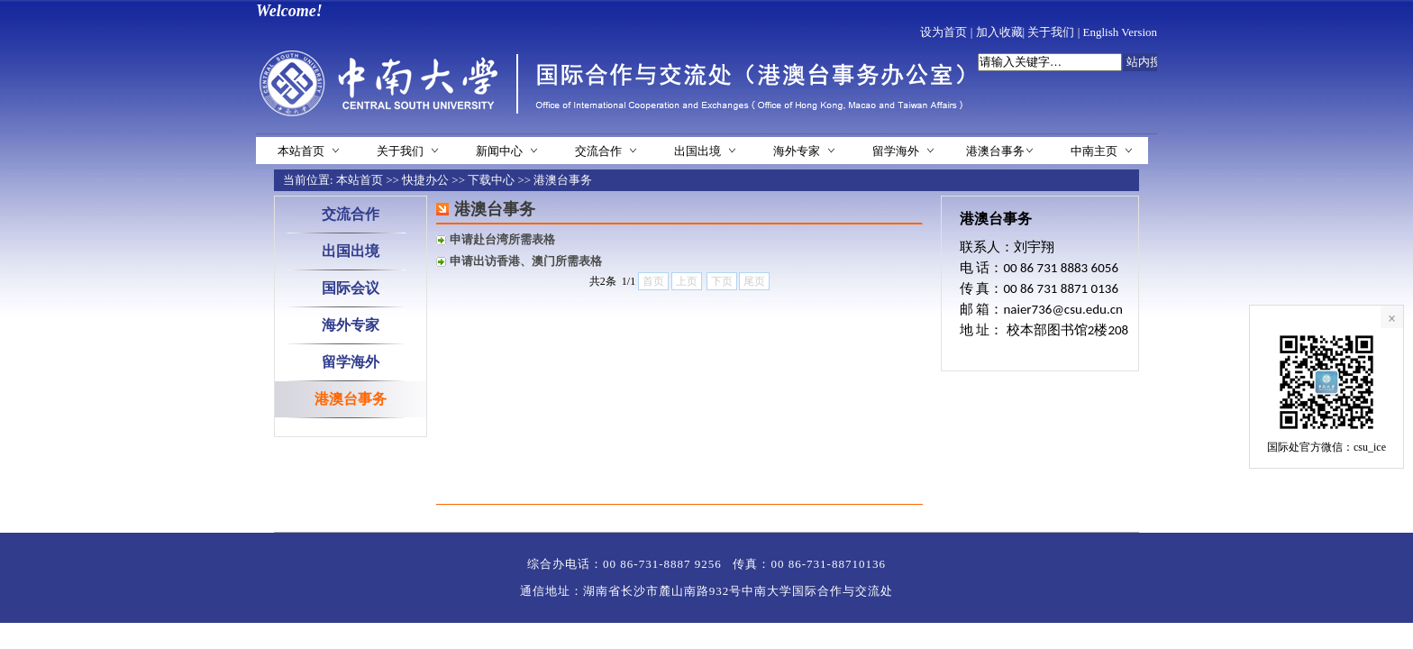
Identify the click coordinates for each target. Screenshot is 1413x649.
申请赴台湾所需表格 (502, 239)
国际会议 (350, 288)
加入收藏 (999, 32)
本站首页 (301, 151)
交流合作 (598, 151)
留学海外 (895, 151)
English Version (1120, 32)
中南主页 (1094, 151)
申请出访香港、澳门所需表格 (526, 261)
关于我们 (1050, 32)
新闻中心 (499, 151)
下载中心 (491, 180)
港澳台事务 (995, 151)
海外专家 (796, 151)
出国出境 (697, 151)
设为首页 (943, 32)
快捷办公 (425, 180)
